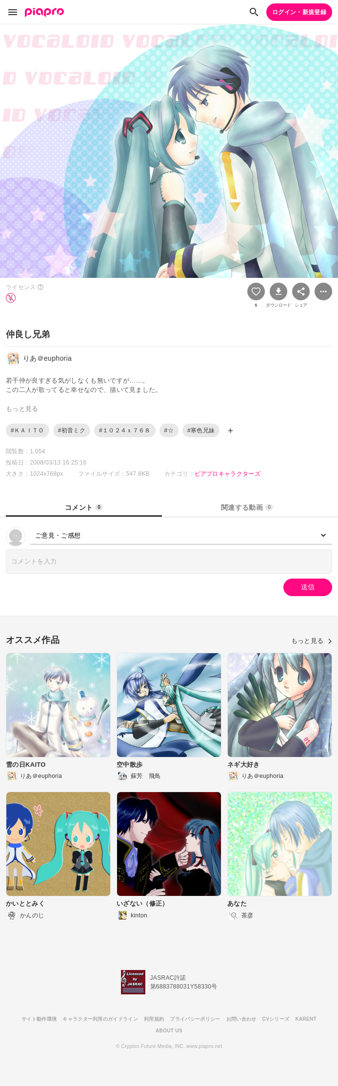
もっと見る (311, 640)
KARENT (306, 1019)
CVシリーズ (276, 1019)
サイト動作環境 (39, 1019)
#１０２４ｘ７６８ (125, 430)
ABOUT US (169, 1030)
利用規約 (154, 1019)
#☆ (169, 430)
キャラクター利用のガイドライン (100, 1019)
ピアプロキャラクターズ (228, 473)
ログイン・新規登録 (299, 12)
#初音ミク (71, 430)
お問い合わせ (241, 1019)
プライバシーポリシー (195, 1019)
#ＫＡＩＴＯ (27, 430)
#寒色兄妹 (201, 430)
